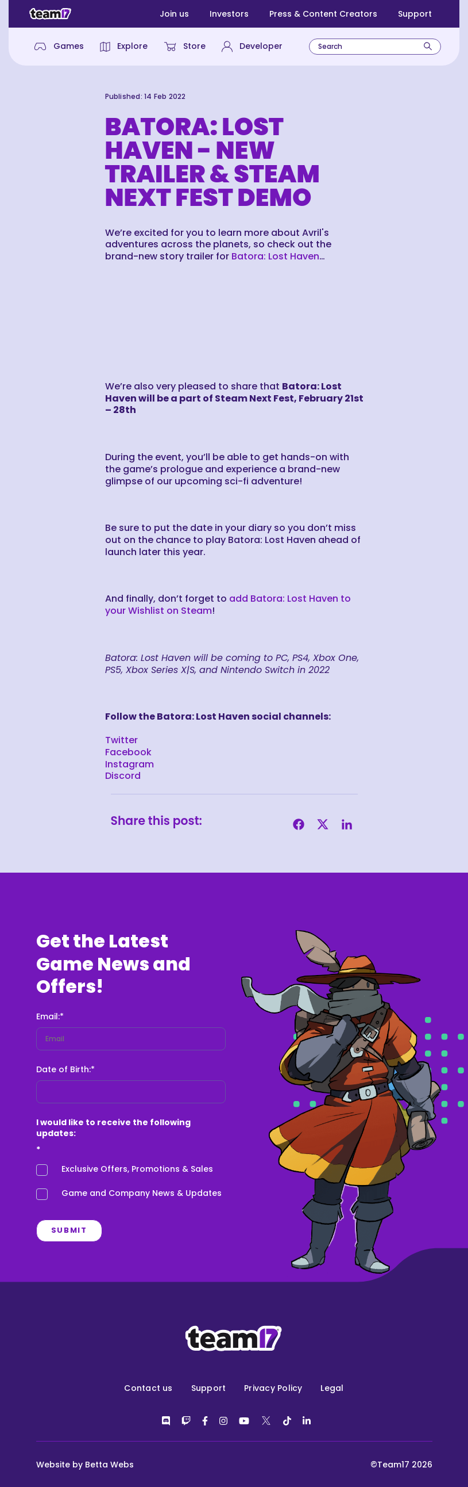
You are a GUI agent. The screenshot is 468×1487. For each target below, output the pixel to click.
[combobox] (375, 47)
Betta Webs (109, 1464)
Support (415, 14)
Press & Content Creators (323, 14)
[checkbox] (131, 1184)
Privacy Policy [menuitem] (273, 1388)
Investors (229, 14)
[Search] (428, 46)
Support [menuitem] (208, 1388)
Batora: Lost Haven (275, 256)
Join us (174, 14)
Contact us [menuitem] (148, 1388)
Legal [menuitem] (331, 1388)
